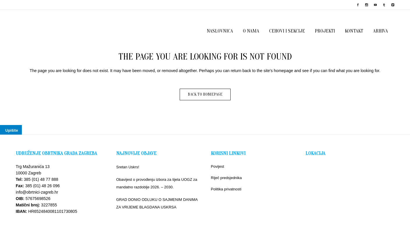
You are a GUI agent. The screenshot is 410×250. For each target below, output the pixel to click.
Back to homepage (205, 94)
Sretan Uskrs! (127, 167)
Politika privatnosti (226, 189)
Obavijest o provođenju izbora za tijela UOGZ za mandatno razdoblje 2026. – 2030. (156, 183)
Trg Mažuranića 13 (33, 166)
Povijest (217, 166)
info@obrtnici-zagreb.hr (37, 192)
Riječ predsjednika (226, 178)
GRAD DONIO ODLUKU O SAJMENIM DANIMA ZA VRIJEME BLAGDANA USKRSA (157, 203)
